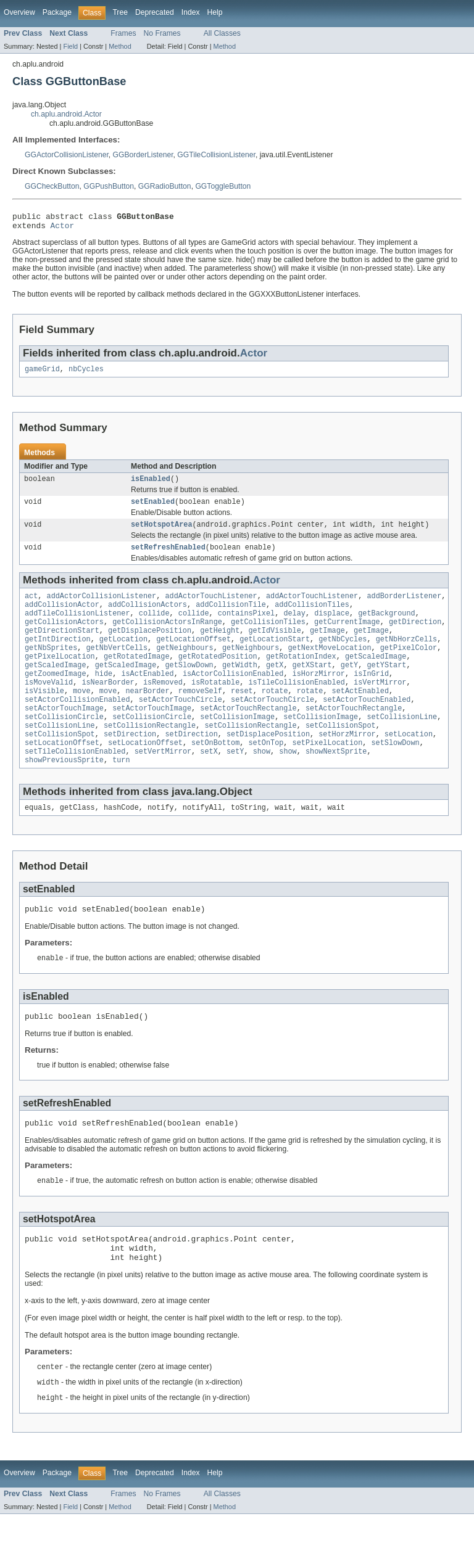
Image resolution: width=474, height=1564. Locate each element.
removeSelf (200, 715)
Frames (123, 33)
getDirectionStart (62, 646)
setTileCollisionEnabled (75, 784)
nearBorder (148, 715)
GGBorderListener (143, 154)
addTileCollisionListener (77, 627)
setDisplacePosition (268, 765)
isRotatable (215, 705)
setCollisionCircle (64, 745)
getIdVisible (274, 646)
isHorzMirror (319, 696)
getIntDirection (58, 656)
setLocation (409, 765)
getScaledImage (376, 676)
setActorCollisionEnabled (77, 725)
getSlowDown (189, 686)
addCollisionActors (147, 617)
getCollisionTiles (268, 636)
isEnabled (150, 485)
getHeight (219, 646)
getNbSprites (51, 666)
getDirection (415, 636)
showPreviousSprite (64, 794)
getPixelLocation (60, 676)
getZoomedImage (55, 696)
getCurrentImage (347, 636)
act (31, 607)
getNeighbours (184, 666)
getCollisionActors (64, 636)
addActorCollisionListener (102, 607)
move (81, 715)
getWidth (239, 686)
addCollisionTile (231, 617)
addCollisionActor (62, 617)
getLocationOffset (193, 656)
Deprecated (154, 12)
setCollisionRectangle (150, 755)
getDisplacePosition (149, 646)
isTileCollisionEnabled (296, 705)
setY (235, 784)
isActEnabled (147, 696)
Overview (19, 12)
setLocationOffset (62, 775)
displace (331, 627)
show (261, 784)
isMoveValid (49, 705)
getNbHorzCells (407, 656)
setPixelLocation (328, 775)
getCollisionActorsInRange (167, 636)
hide (103, 696)
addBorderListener (404, 607)
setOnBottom (215, 775)
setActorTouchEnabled (366, 725)
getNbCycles (342, 656)
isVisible (44, 715)
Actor (62, 228)
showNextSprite (336, 784)
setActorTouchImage (64, 735)
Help (215, 12)
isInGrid (371, 696)
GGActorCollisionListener (67, 154)
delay (294, 627)
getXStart (312, 686)
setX (208, 784)
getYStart (386, 686)
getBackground (386, 627)
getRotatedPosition (217, 676)
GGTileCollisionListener (216, 154)
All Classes (222, 33)
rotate (275, 715)
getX (274, 686)
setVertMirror (163, 784)
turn (121, 794)
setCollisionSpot (341, 755)
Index (190, 12)
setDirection (130, 765)
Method (120, 46)
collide (154, 627)
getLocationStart (274, 656)
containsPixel (246, 627)
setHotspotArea (162, 533)
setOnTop (265, 775)
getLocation (123, 656)
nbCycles (86, 374)
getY (349, 686)
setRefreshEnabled (168, 557)
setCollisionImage (237, 745)
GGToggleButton (223, 186)
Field (70, 46)
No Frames (162, 33)
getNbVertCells (117, 666)
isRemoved (163, 705)
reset (242, 715)
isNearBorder (107, 705)
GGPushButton (108, 186)
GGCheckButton (52, 186)
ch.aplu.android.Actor (66, 114)
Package (57, 12)
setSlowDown (395, 775)
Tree (120, 12)
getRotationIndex (301, 676)
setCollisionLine (402, 745)
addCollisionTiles (312, 617)
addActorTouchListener (211, 607)
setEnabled (153, 509)
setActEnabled (360, 715)
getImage (327, 646)
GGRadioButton (164, 186)
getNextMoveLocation (329, 666)
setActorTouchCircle (180, 725)
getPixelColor (408, 666)
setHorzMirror (346, 765)
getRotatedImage (137, 676)
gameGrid (42, 374)
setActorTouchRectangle (248, 735)
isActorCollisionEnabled (233, 696)
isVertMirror (380, 705)
